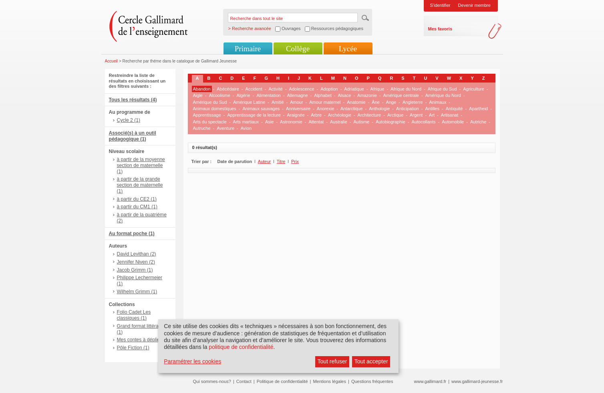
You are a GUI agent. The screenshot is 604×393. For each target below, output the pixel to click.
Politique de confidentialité (282, 381)
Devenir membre (474, 5)
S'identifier (440, 5)
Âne (376, 102)
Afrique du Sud (442, 89)
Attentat (316, 121)
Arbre (316, 115)
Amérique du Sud (210, 102)
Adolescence (301, 89)
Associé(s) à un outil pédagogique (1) (132, 136)
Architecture (369, 115)
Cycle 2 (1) (128, 120)
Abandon (202, 89)
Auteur (264, 161)
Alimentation (268, 95)
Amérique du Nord (443, 95)
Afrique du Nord (406, 89)
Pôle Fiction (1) (133, 348)
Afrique (377, 89)
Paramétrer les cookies (192, 361)
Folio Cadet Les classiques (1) (134, 315)
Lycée (348, 48)
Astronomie (291, 121)
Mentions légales (329, 381)
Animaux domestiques (214, 108)
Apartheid (478, 108)
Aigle (198, 95)
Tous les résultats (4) (133, 100)
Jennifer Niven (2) (136, 262)
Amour (296, 102)
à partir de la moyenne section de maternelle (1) (141, 165)
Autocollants (424, 121)
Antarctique (351, 108)
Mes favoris (440, 28)
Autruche (202, 128)
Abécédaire (228, 89)
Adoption (329, 89)
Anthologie (379, 108)
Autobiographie (390, 121)
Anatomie (356, 102)
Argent (416, 115)
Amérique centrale (401, 95)
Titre (281, 161)
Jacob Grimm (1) (135, 270)
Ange (391, 102)
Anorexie (325, 108)
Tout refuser (332, 361)
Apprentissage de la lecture (254, 115)
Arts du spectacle (210, 121)
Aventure (225, 128)
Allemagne (297, 95)
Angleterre (413, 102)
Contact (244, 381)
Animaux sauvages (261, 108)
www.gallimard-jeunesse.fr (477, 381)
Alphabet (322, 95)
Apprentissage (207, 115)
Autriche (478, 121)
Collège (298, 48)
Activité (275, 89)
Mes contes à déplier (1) (143, 340)
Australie (338, 121)
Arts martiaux (246, 121)
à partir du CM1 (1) (137, 207)
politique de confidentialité (241, 347)
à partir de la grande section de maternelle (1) (140, 185)
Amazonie (367, 95)
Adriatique (354, 89)
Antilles (432, 108)
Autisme (361, 121)
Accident (254, 89)
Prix (295, 161)
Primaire (248, 48)
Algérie (243, 95)
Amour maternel (324, 102)
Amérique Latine (249, 102)
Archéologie (339, 115)
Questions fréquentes (372, 381)
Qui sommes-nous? (212, 381)
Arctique (395, 115)
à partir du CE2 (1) (137, 199)
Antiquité (454, 108)
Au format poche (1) (132, 233)
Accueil (111, 61)
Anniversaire (298, 108)
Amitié (278, 102)
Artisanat (449, 115)
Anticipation (407, 108)
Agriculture (473, 89)
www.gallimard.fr (430, 381)
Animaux (437, 102)
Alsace (344, 95)
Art (432, 115)
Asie (269, 121)
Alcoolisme (219, 95)
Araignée (295, 115)
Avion (246, 128)
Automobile (453, 121)
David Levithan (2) (136, 254)
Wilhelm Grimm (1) (137, 291)
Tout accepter (371, 361)
